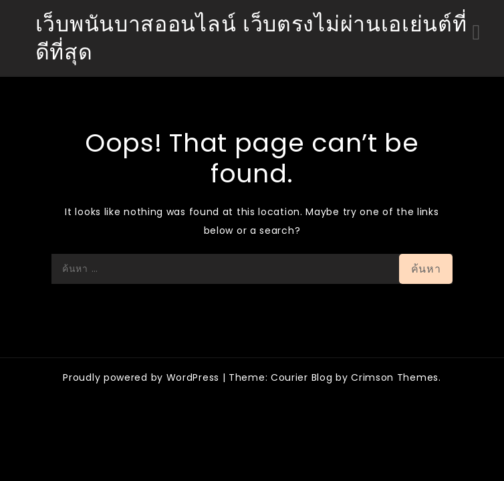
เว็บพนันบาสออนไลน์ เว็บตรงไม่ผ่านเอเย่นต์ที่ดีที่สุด (251, 38)
